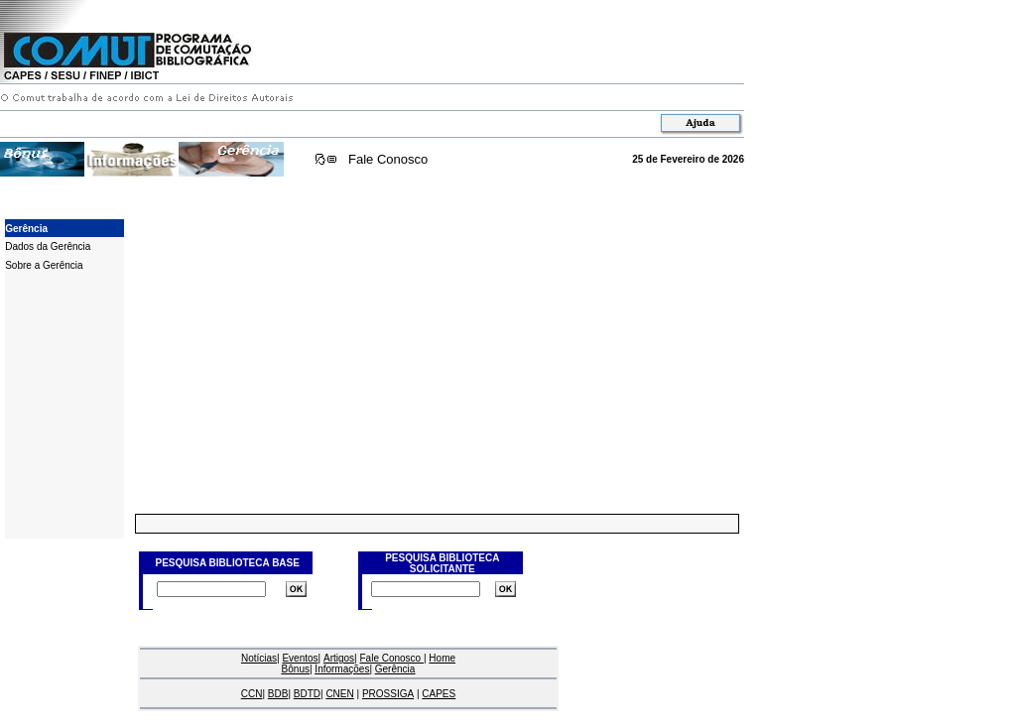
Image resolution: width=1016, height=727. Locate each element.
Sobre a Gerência (43, 265)
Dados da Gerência (47, 246)
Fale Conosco (388, 159)
